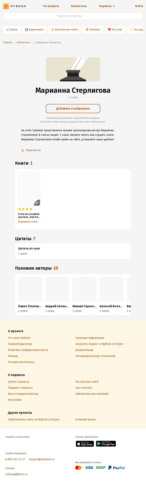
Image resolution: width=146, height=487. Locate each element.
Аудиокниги (36, 29)
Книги (13, 29)
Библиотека (79, 6)
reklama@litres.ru (16, 474)
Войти (139, 6)
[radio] (19, 209)
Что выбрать (51, 6)
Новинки (94, 29)
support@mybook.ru (41, 459)
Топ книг (117, 29)
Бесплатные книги (66, 29)
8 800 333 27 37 (15, 459)
